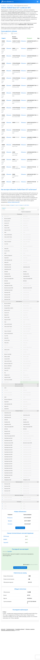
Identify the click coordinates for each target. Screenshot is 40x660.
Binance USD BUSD (7, 365)
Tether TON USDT (7, 241)
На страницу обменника (20, 567)
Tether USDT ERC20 (8, 234)
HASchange (6, 536)
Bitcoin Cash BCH (7, 218)
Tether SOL (6, 342)
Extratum (10, 524)
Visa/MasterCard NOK (8, 470)
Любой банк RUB (7, 415)
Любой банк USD (7, 264)
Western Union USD (8, 497)
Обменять (8, 41)
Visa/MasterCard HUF (8, 456)
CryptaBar (9, 551)
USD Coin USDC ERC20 (8, 333)
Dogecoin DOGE (7, 230)
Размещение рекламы (10, 629)
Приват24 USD (7, 477)
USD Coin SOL (6, 349)
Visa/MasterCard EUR (8, 438)
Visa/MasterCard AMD (8, 452)
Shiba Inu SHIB (7, 356)
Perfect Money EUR (8, 394)
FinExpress (10, 517)
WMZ (5, 253)
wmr (5, 503)
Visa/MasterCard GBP (8, 445)
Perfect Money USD (8, 392)
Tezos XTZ (6, 370)
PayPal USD (6, 257)
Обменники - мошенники (30, 629)
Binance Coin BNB (7, 354)
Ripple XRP (6, 225)
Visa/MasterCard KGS (8, 468)
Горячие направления (26, 211)
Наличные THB (7, 493)
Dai (5, 372)
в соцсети (16, 205)
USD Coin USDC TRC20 (8, 347)
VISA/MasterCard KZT (8, 449)
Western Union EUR (8, 499)
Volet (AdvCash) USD (8, 260)
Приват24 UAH (7, 431)
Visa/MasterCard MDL (8, 454)
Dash (5, 232)
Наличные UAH (7, 299)
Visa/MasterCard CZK (8, 465)
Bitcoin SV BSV (7, 305)
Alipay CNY (6, 262)
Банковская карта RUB (8, 287)
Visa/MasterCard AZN (8, 475)
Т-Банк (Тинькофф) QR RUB (9, 435)
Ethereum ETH (7, 220)
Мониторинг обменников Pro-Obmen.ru (8, 630)
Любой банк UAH (7, 269)
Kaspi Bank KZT (7, 283)
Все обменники (20, 527)
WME (5, 387)
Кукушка (10, 520)
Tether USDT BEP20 (8, 239)
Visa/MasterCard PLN (8, 463)
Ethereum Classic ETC (8, 363)
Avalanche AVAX (7, 377)
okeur (5, 508)
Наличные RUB (7, 294)
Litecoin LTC (6, 223)
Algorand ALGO (7, 368)
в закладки (12, 205)
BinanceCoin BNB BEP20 (9, 246)
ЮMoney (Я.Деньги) (8, 255)
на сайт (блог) (26, 205)
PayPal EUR (6, 408)
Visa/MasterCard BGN (8, 472)
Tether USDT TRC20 (8, 326)
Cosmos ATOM (7, 358)
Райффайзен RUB (7, 479)
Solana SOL (6, 248)
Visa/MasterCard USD (8, 285)
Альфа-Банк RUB (7, 276)
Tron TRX (6, 243)
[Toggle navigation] (37, 1)
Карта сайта (3, 629)
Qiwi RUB (6, 390)
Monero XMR (6, 227)
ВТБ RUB (6, 280)
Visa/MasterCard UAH (8, 290)
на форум (21, 205)
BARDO (5, 539)
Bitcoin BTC (6, 216)
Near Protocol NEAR (8, 379)
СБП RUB (6, 271)
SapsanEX (5, 542)
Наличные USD (7, 292)
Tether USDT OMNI (7, 361)
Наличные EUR (7, 488)
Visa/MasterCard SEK (8, 461)
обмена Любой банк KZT (13, 202)
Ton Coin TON (7, 250)
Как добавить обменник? (19, 629)
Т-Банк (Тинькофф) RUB (8, 278)
